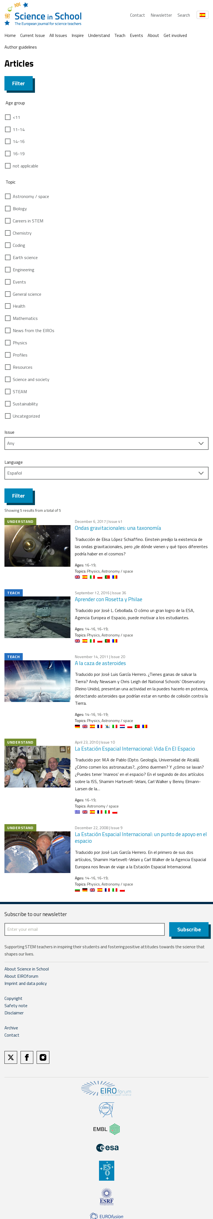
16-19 (19, 153)
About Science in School (26, 968)
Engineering (23, 269)
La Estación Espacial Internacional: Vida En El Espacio (135, 748)
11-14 (19, 129)
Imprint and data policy (25, 983)
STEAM (20, 391)
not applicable (25, 165)
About (153, 35)
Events (136, 35)
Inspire (78, 35)
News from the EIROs (33, 330)
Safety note (15, 1005)
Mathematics (25, 318)
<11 (16, 117)
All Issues (58, 35)
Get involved (175, 35)
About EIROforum (21, 976)
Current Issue (32, 35)
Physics (20, 342)
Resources (22, 367)
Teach (119, 35)
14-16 (19, 141)
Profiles (20, 355)
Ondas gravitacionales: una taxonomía (118, 528)
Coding (19, 245)
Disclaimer (14, 1012)
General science (27, 294)
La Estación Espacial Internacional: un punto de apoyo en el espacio (141, 837)
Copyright (13, 998)
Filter (18, 83)
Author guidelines (20, 47)
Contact (137, 15)
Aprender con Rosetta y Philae (108, 599)
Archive (11, 1027)
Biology (20, 208)
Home (10, 35)
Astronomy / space (31, 196)
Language (13, 462)
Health (19, 306)
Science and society (31, 379)
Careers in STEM (28, 220)
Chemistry (22, 233)
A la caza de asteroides (100, 663)
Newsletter (161, 15)
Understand (99, 35)
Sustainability (25, 403)
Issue (9, 432)
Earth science (25, 257)
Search (184, 15)
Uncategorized (26, 416)
